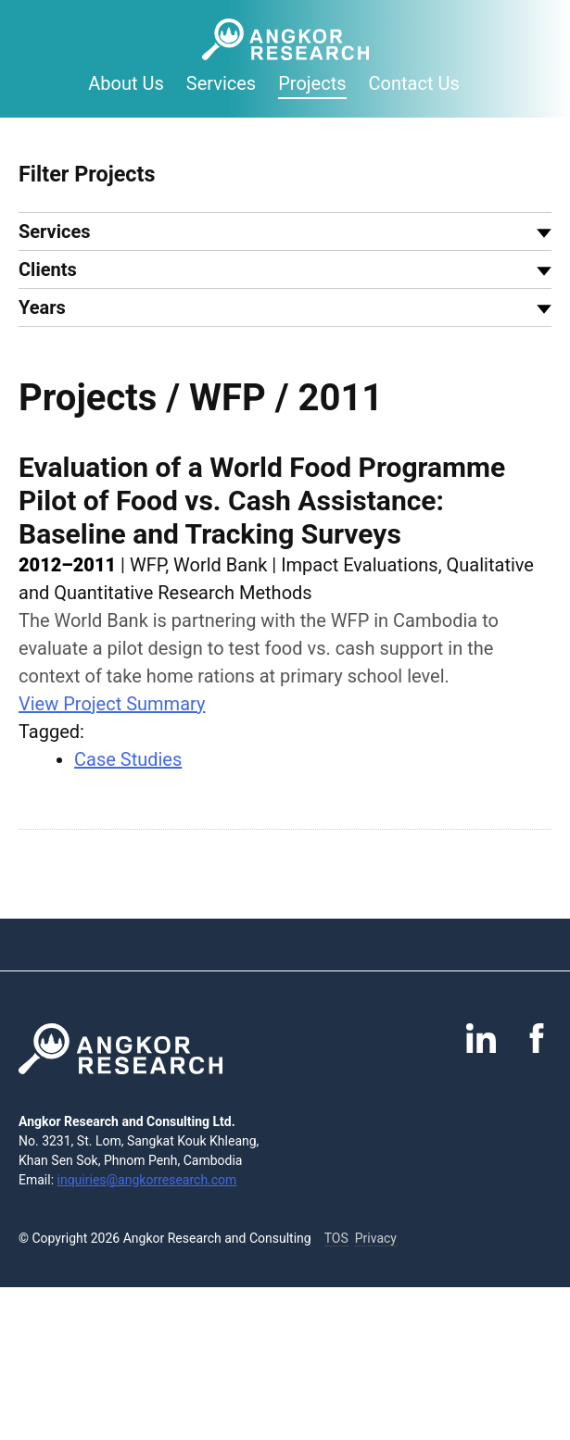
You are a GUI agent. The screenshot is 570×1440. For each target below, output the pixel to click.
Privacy (376, 1238)
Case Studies (128, 759)
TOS (336, 1238)
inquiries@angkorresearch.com (147, 1179)
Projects (312, 83)
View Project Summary (112, 704)
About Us (126, 83)
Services (221, 83)
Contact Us (414, 83)
